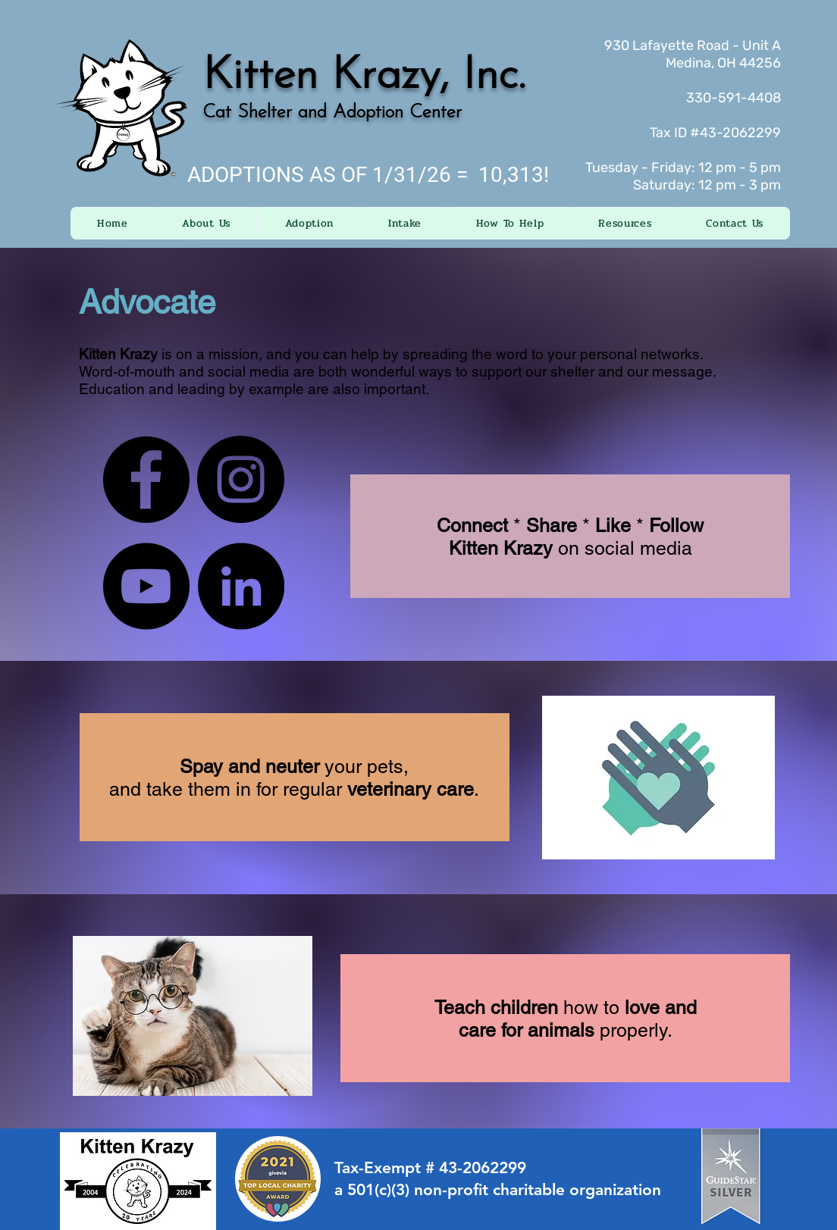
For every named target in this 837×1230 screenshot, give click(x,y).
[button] (205, 223)
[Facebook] (146, 479)
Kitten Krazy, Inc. (363, 76)
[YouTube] (146, 586)
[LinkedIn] (240, 586)
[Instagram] (240, 479)
